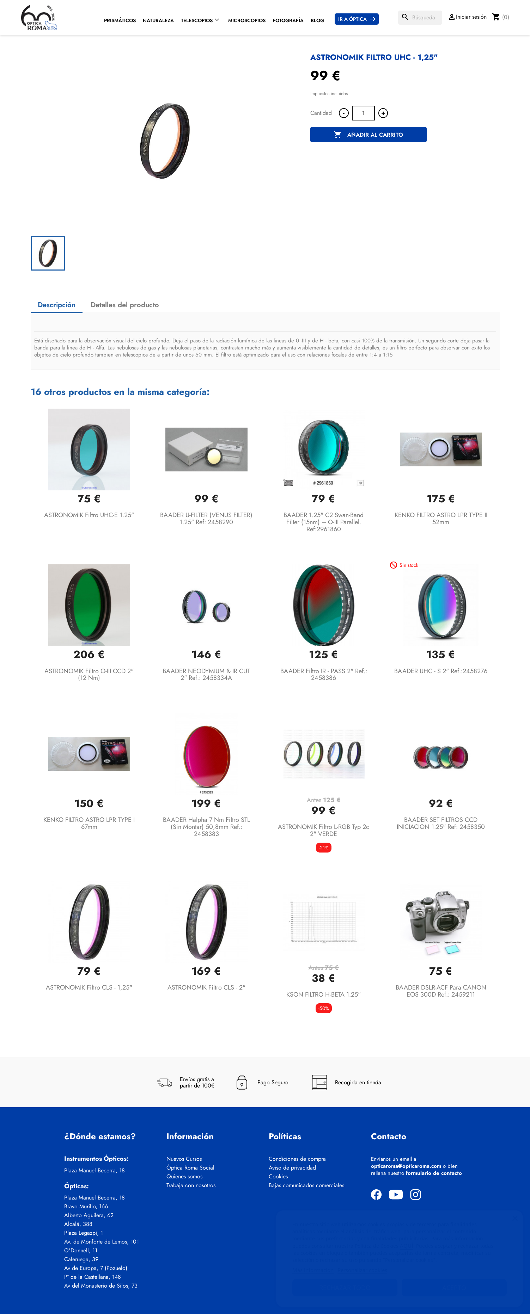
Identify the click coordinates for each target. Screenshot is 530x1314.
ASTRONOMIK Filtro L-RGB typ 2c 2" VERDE (323, 830)
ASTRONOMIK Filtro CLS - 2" (206, 987)
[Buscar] (420, 18)
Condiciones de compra (297, 1159)
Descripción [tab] (56, 305)
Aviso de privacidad (292, 1167)
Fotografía (288, 20)
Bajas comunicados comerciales (306, 1185)
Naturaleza (158, 20)
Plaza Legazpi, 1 (83, 1232)
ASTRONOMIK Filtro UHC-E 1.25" (89, 515)
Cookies (278, 1176)
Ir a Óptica (352, 19)
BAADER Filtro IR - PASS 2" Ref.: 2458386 (323, 675)
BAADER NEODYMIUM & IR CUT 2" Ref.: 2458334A (206, 675)
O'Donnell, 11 (80, 1250)
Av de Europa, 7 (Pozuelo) (95, 1268)
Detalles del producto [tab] (125, 305)
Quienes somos (184, 1176)
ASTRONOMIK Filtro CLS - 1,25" (89, 987)
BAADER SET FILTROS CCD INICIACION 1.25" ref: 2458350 (441, 823)
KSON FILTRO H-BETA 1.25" (323, 994)
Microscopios (247, 20)
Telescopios (197, 20)
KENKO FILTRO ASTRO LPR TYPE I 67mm (89, 823)
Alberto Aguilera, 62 (89, 1215)
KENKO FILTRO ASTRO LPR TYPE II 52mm (441, 518)
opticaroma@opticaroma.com (406, 1166)
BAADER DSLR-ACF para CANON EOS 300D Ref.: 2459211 (441, 991)
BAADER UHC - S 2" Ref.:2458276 (440, 671)
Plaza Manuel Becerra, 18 (94, 1170)
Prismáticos (120, 20)
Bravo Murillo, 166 (86, 1206)
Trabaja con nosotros (190, 1185)
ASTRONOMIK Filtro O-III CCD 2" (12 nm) (89, 675)
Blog (317, 20)
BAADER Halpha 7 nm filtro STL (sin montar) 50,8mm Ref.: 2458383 (206, 826)
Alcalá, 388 (78, 1224)
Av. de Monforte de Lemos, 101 (101, 1241)
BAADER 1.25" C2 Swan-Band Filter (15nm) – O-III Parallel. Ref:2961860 (324, 522)
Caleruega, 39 (81, 1259)
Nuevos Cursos (184, 1159)
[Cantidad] (363, 113)
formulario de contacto (434, 1173)
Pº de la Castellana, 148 (92, 1277)
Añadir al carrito (368, 135)
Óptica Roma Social (190, 1167)
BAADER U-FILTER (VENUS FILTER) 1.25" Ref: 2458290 (206, 518)
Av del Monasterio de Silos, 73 (101, 1285)
